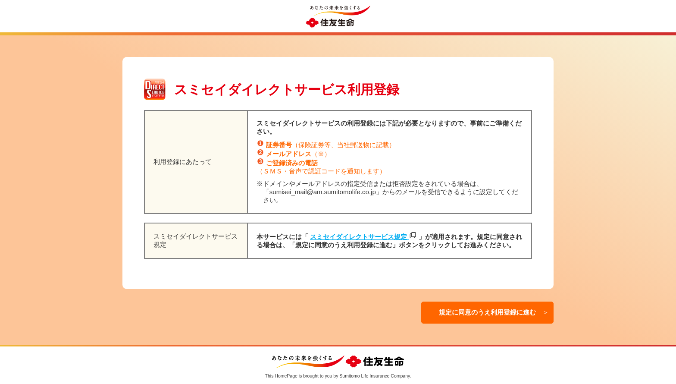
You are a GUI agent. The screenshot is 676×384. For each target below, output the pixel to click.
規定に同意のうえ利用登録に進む (493, 312)
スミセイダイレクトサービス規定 (359, 236)
